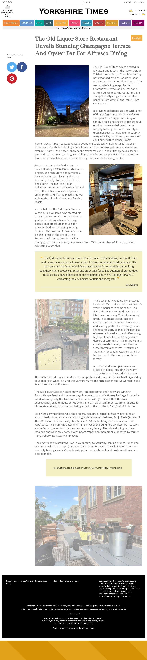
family (74, 22)
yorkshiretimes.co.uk (117, 609)
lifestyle (61, 22)
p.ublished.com (108, 605)
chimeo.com (26, 609)
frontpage (11, 22)
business (27, 22)
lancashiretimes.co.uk (78, 609)
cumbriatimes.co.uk (41, 609)
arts (39, 22)
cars (49, 22)
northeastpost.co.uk (98, 609)
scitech (112, 22)
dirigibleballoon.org (59, 609)
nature (125, 22)
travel (86, 22)
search (86, 2)
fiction (138, 22)
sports (99, 22)
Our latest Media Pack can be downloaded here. (74, 628)
